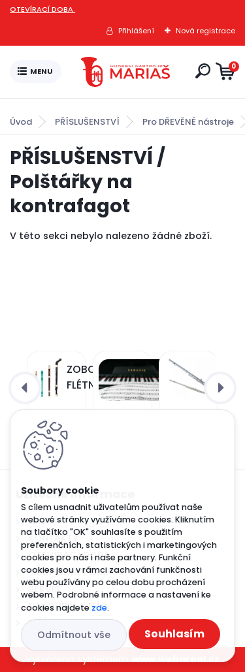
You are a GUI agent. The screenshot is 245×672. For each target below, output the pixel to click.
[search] (203, 71)
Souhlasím (174, 633)
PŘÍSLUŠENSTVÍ (87, 122)
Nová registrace (205, 30)
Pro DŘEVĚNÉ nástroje (188, 122)
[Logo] (125, 72)
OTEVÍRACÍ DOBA (42, 9)
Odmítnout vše (73, 634)
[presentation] (24, 388)
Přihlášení (136, 30)
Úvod (21, 122)
